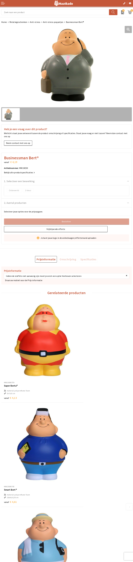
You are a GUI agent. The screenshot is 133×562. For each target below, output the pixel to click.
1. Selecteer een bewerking (19, 181)
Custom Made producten (79, 499)
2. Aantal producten (15, 202)
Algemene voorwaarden (79, 522)
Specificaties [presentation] (88, 259)
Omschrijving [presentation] (68, 259)
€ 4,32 (10, 468)
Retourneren (7, 531)
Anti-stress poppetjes (53, 22)
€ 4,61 (75, 380)
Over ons (72, 491)
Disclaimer (73, 535)
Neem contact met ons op (18, 143)
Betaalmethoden (9, 526)
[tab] (46, 259)
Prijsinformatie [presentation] (46, 259)
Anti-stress (35, 22)
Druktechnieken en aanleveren (82, 503)
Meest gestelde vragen (78, 495)
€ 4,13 (10, 380)
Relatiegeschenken (18, 22)
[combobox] (55, 12)
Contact (5, 522)
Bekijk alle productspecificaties (19, 172)
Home (4, 22)
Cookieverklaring (76, 526)
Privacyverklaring (76, 531)
